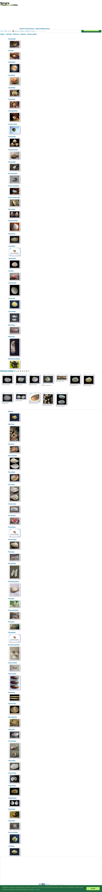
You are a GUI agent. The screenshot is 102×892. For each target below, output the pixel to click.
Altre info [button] (37, 889)
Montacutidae (32, 34)
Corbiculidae (12, 124)
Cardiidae (11, 75)
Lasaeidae (11, 246)
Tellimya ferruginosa (60, 406)
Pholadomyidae (13, 581)
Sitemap (33, 31)
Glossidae (11, 209)
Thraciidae (11, 760)
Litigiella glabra (5, 403)
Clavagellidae (13, 111)
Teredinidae (12, 741)
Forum (9, 31)
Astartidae (11, 62)
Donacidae (12, 162)
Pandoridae (12, 504)
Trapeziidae (12, 785)
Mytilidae (11, 424)
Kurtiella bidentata (60, 381)
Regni (2, 34)
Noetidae (11, 444)
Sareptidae (12, 632)
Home (2, 31)
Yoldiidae (11, 846)
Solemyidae (12, 674)
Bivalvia (23, 34)
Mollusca (16, 34)
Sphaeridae (12, 703)
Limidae (11, 271)
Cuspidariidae (13, 150)
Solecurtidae (12, 663)
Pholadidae (12, 563)
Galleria (5, 31)
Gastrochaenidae (14, 197)
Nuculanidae (12, 455)
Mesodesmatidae (14, 359)
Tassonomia (16, 31)
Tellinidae (11, 729)
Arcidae (11, 50)
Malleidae (11, 336)
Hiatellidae (11, 234)
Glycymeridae (13, 220)
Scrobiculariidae (14, 645)
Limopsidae (12, 283)
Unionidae (11, 809)
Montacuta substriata (33, 403)
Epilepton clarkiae (33, 384)
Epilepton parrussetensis (46, 385)
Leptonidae (12, 258)
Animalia (9, 34)
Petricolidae (12, 539)
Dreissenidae (12, 173)
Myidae (10, 411)
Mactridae (11, 325)
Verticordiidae (13, 832)
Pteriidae (11, 622)
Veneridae (11, 821)
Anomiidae (12, 39)
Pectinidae (11, 515)
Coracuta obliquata (6, 384)
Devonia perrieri (18, 384)
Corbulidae (12, 136)
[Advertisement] (34, 16)
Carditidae (11, 87)
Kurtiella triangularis (87, 385)
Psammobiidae (13, 610)
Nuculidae (11, 472)
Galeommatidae (13, 186)
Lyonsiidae (12, 311)
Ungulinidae (12, 798)
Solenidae (11, 692)
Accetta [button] (93, 888)
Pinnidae (11, 598)
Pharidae (11, 552)
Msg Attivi (22, 31)
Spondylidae (12, 717)
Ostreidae (11, 484)
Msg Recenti (27, 31)
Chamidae (11, 99)
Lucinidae (11, 298)
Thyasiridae (12, 773)
